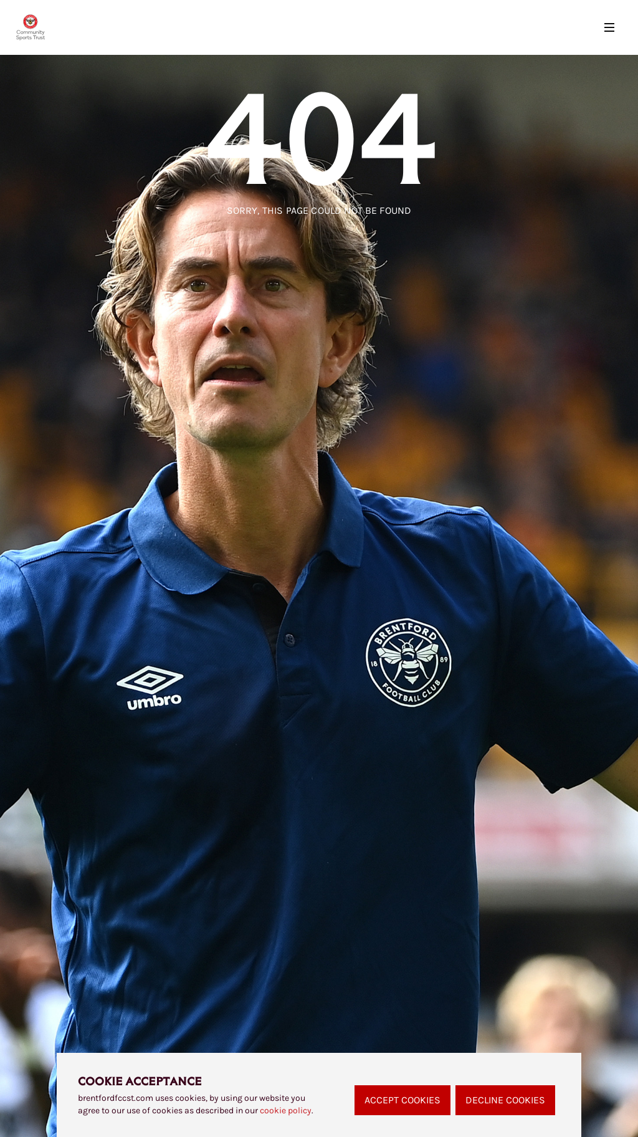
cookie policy (286, 1110)
